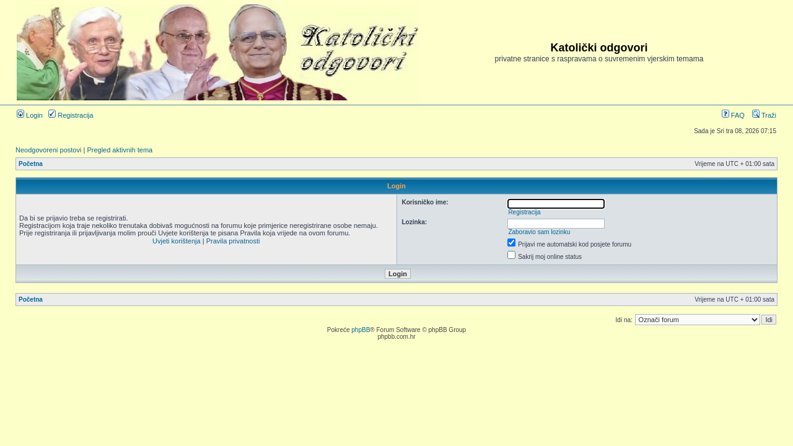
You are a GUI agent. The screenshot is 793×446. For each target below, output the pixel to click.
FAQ (733, 115)
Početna (31, 163)
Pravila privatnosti (233, 241)
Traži (764, 115)
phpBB (360, 329)
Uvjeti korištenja (176, 241)
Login (30, 115)
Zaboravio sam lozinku (539, 232)
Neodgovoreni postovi (48, 150)
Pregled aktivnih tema (119, 150)
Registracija (71, 115)
